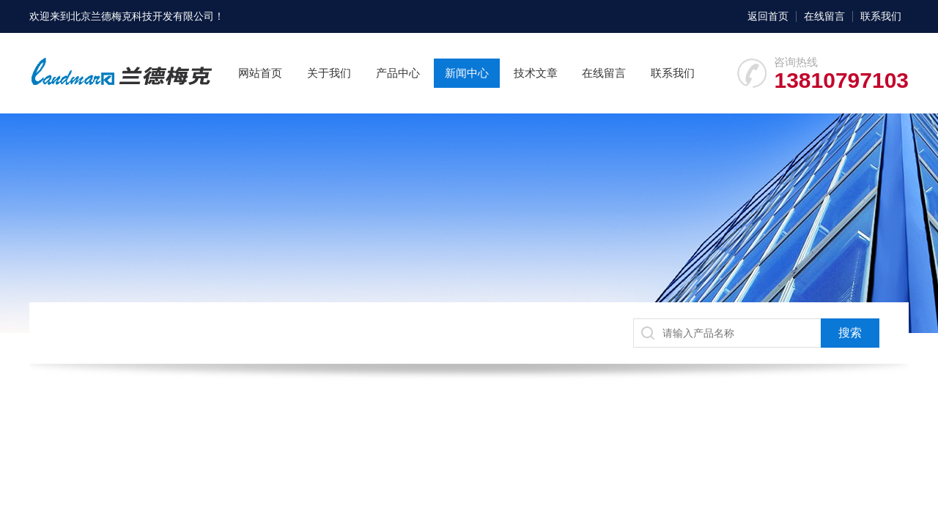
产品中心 (398, 73)
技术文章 (536, 73)
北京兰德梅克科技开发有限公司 (142, 16)
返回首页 (768, 16)
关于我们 (329, 73)
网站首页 (260, 73)
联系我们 (880, 16)
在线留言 (824, 16)
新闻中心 (467, 73)
